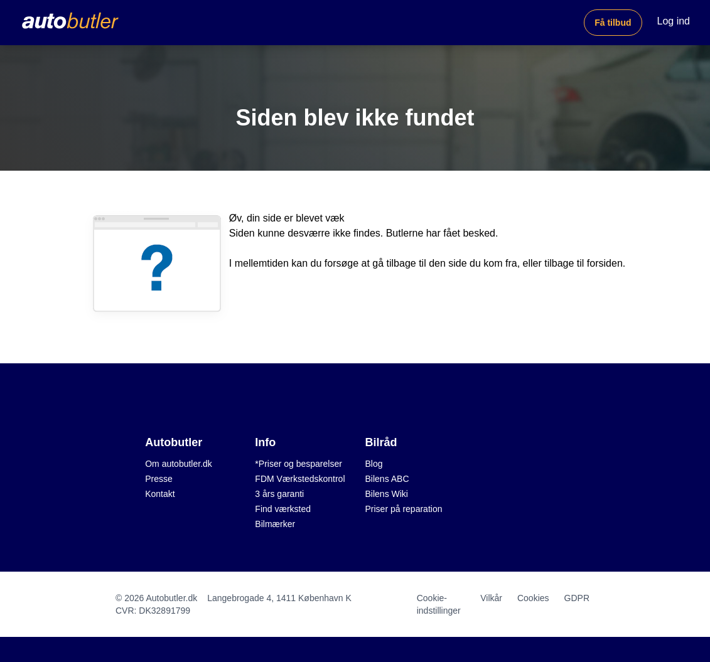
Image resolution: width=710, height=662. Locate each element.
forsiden (605, 263)
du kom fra (493, 263)
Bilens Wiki (386, 494)
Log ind (674, 21)
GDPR (576, 598)
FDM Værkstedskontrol (300, 479)
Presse (159, 479)
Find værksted (283, 509)
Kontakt (160, 494)
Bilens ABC (387, 479)
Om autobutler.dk (178, 464)
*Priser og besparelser (298, 464)
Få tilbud (612, 23)
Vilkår (491, 598)
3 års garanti (279, 494)
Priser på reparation (404, 509)
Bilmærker (275, 524)
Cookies (533, 598)
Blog (374, 464)
